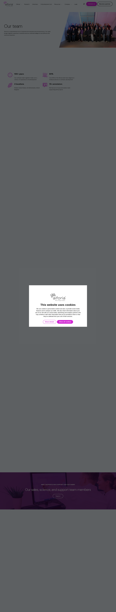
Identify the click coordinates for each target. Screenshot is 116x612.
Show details (49, 322)
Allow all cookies (65, 322)
